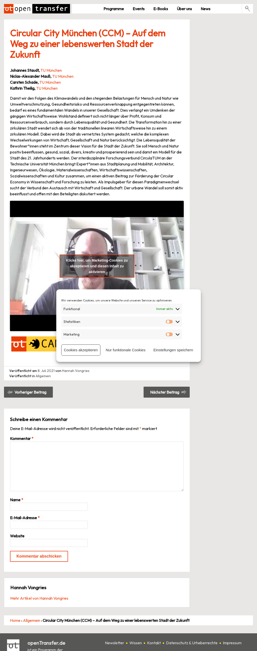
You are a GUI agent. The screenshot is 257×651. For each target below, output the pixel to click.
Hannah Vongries (75, 370)
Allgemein (43, 376)
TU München (51, 70)
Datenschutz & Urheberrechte (192, 642)
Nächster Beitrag (164, 392)
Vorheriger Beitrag (30, 392)
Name (16, 499)
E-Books (160, 8)
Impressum (232, 642)
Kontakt (154, 642)
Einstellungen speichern (173, 350)
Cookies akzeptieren (81, 350)
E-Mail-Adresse (25, 517)
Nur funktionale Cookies (125, 350)
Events (139, 8)
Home (15, 620)
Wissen (135, 642)
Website (17, 535)
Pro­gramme (113, 8)
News (205, 8)
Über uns (184, 8)
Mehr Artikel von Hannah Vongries (39, 598)
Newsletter (114, 642)
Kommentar (21, 438)
